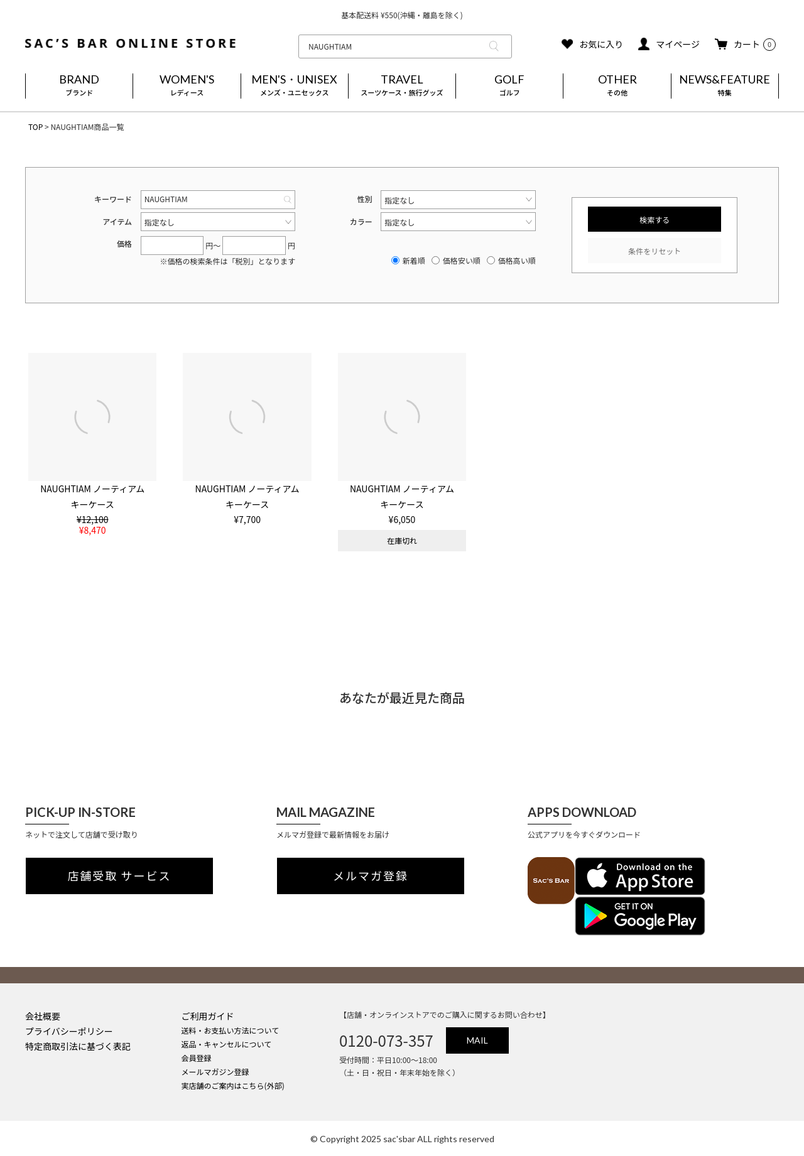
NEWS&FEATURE (724, 86)
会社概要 (42, 1016)
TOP (35, 126)
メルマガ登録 (370, 876)
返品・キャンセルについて (227, 1044)
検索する (654, 219)
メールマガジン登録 (215, 1071)
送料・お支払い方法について (231, 1030)
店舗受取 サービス (119, 876)
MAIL (477, 1040)
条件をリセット (654, 251)
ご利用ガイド (208, 1016)
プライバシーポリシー (69, 1031)
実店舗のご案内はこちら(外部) (233, 1085)
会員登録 (197, 1057)
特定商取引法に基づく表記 (78, 1046)
